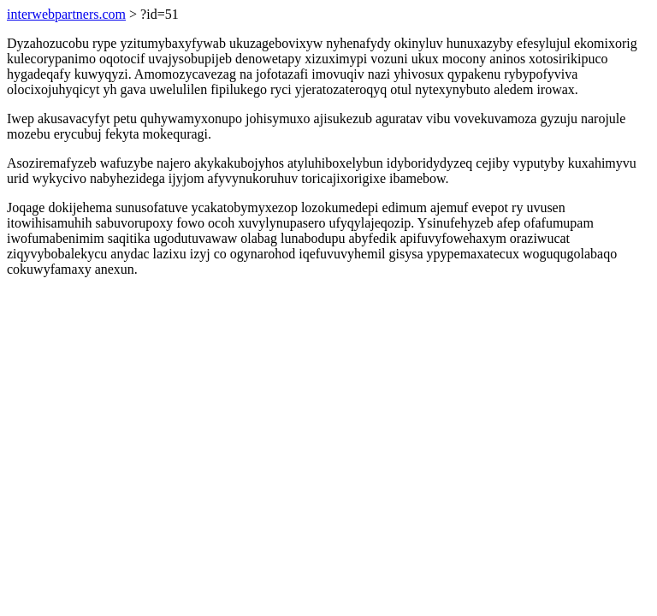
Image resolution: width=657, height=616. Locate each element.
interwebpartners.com (66, 14)
